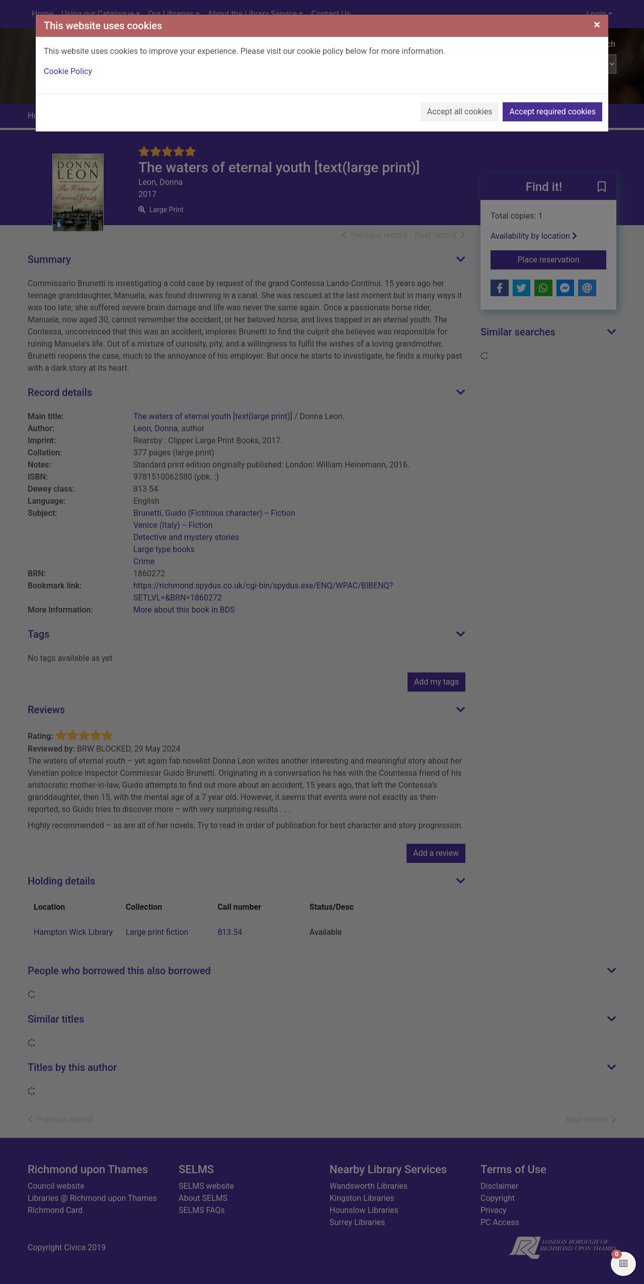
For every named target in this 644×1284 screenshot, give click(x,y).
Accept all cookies (460, 111)
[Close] (597, 25)
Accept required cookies (552, 111)
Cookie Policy (68, 71)
